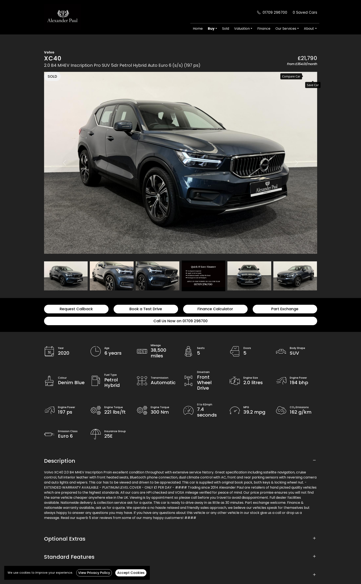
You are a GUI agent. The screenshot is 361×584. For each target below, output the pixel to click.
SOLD (52, 76)
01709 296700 (275, 12)
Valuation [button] (242, 28)
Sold (225, 28)
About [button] (309, 28)
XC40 (53, 58)
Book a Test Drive (145, 308)
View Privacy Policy (94, 572)
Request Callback (76, 308)
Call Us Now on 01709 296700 (180, 320)
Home (198, 28)
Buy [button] (211, 28)
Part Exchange (284, 308)
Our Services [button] (285, 28)
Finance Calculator (215, 308)
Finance (263, 28)
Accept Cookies (131, 572)
